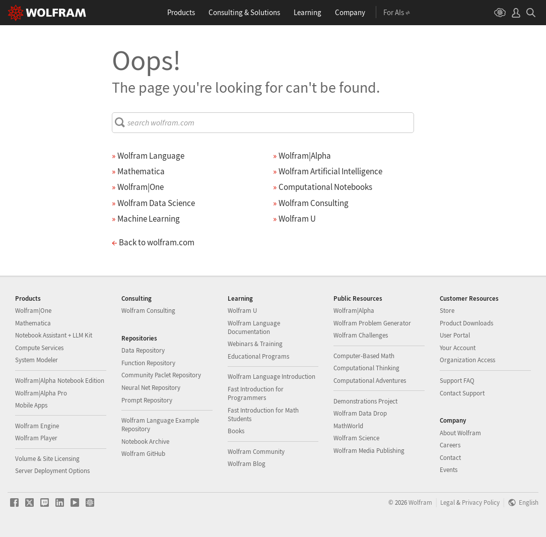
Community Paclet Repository (161, 375)
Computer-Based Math (363, 356)
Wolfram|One (33, 310)
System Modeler (36, 360)
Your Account (457, 348)
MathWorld (348, 426)
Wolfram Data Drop (360, 413)
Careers (450, 445)
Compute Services (39, 348)
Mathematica (33, 323)
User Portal (455, 335)
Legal (447, 502)
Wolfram (420, 502)
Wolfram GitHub (143, 453)
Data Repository (143, 350)
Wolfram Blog (246, 463)
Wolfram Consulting (148, 310)
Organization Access (467, 360)
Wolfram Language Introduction (271, 376)
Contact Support (462, 393)
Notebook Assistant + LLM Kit (53, 335)
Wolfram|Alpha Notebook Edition (59, 380)
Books (236, 431)
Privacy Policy (481, 502)
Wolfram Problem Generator (372, 323)
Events (448, 469)
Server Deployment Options (52, 470)
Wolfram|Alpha (353, 310)
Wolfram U (242, 310)
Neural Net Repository (150, 387)
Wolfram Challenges (360, 335)
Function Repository (148, 363)
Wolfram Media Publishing (368, 450)
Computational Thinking (366, 368)
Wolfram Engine (37, 426)
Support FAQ (457, 380)
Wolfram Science (356, 438)
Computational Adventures (369, 380)
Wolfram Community (256, 451)
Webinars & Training (255, 344)
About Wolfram (460, 433)
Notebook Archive (145, 441)
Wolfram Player (36, 438)
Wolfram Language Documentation (254, 327)
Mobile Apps (31, 405)
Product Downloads (466, 323)
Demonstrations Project (365, 401)
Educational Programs (258, 356)
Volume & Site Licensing (47, 458)
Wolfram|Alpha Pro (41, 393)
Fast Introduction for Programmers (256, 393)
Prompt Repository (146, 400)
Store (447, 310)
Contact (450, 457)
